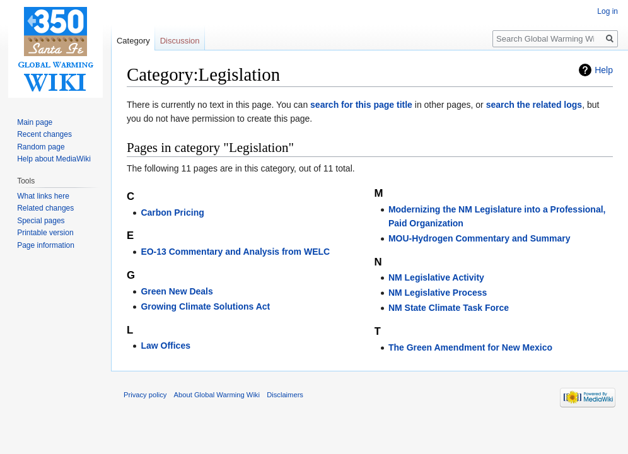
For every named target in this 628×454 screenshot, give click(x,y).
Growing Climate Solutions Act (205, 306)
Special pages (40, 220)
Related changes (45, 208)
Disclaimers (285, 395)
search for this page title (361, 105)
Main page (34, 122)
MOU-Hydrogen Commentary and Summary (479, 238)
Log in (607, 11)
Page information (45, 245)
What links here (43, 196)
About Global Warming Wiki (217, 395)
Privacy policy (145, 395)
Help (604, 70)
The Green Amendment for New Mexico (470, 347)
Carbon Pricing (172, 212)
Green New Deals (176, 291)
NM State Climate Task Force (448, 308)
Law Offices (165, 345)
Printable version (45, 232)
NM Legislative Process (437, 293)
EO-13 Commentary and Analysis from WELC (235, 252)
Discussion (180, 40)
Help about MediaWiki (54, 158)
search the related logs (534, 105)
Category (133, 40)
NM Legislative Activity (436, 277)
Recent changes (44, 134)
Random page (40, 147)
